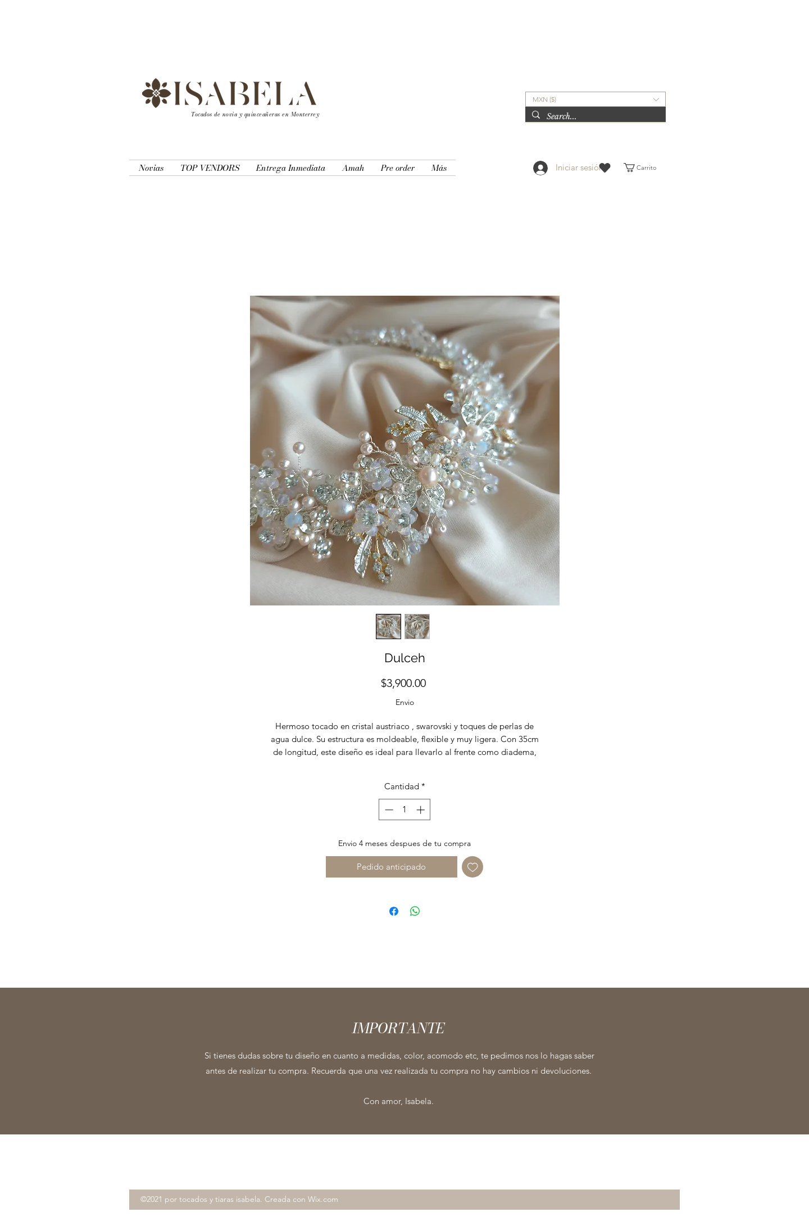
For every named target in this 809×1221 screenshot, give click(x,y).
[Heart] (605, 167)
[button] (595, 99)
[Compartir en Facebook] (394, 911)
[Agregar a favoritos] (473, 867)
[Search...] (594, 117)
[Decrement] (388, 809)
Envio (405, 702)
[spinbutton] (405, 809)
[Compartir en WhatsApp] (415, 911)
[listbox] (595, 99)
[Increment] (421, 809)
